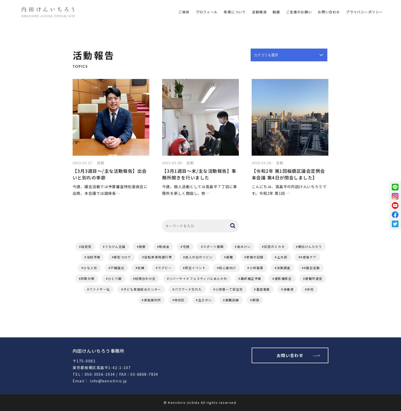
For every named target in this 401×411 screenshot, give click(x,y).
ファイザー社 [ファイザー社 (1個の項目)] (99, 289)
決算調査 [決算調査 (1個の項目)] (284, 268)
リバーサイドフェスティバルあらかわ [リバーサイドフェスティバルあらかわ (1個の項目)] (198, 278)
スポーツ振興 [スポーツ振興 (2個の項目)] (213, 246)
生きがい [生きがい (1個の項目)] (205, 300)
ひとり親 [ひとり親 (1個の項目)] (115, 278)
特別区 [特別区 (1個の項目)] (179, 300)
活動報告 (259, 12)
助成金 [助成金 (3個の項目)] (164, 246)
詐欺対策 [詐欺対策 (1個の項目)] (88, 278)
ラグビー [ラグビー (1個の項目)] (165, 268)
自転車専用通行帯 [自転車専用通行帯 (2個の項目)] (158, 257)
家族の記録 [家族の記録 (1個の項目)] (254, 257)
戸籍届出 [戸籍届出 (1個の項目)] (117, 268)
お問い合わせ (329, 12)
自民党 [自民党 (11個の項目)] (86, 246)
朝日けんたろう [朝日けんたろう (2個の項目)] (310, 246)
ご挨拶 (184, 12)
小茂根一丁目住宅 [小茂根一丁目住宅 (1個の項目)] (229, 289)
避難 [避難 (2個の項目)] (229, 257)
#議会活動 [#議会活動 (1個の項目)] (312, 268)
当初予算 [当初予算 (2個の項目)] (94, 257)
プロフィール (207, 12)
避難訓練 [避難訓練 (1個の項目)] (232, 300)
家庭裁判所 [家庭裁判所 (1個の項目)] (152, 300)
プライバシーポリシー (364, 12)
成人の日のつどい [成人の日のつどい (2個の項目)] (199, 257)
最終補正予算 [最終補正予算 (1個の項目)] (251, 278)
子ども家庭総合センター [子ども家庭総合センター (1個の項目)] (142, 289)
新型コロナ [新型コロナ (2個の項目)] (122, 257)
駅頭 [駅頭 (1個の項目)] (255, 300)
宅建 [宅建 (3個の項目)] (186, 246)
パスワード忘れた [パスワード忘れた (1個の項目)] (188, 289)
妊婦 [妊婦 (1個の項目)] (141, 268)
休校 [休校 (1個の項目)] (310, 289)
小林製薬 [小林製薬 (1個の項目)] (256, 268)
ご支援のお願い (299, 12)
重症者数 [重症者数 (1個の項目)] (263, 289)
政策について (235, 12)
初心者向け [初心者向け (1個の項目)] (227, 268)
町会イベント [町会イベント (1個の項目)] (195, 268)
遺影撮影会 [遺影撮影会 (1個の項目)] (283, 278)
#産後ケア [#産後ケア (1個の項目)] (308, 257)
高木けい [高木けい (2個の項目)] (244, 246)
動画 (276, 12)
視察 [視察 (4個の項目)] (142, 246)
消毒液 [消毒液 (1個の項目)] (288, 289)
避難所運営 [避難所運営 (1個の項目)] (313, 278)
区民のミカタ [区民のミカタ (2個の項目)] (274, 246)
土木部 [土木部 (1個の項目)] (282, 257)
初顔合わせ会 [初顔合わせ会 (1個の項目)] (145, 278)
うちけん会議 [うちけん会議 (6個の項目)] (115, 246)
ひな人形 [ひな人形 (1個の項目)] (90, 268)
